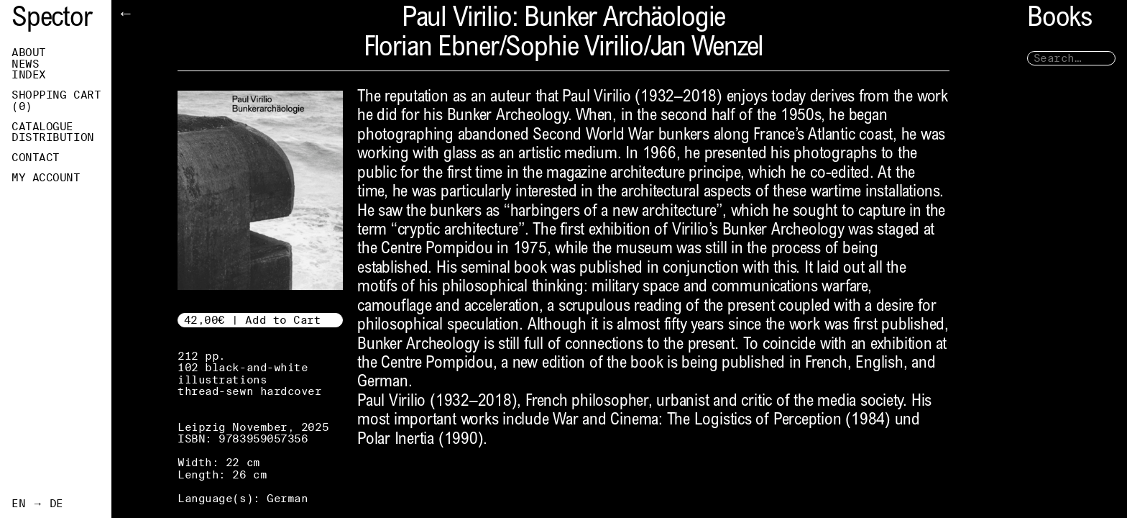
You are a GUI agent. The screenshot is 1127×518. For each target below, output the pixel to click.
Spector (52, 20)
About (29, 52)
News (25, 64)
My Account (46, 177)
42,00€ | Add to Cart (252, 320)
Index (29, 75)
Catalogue (42, 126)
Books (1059, 20)
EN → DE (37, 503)
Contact (36, 157)
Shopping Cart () (56, 100)
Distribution (53, 137)
